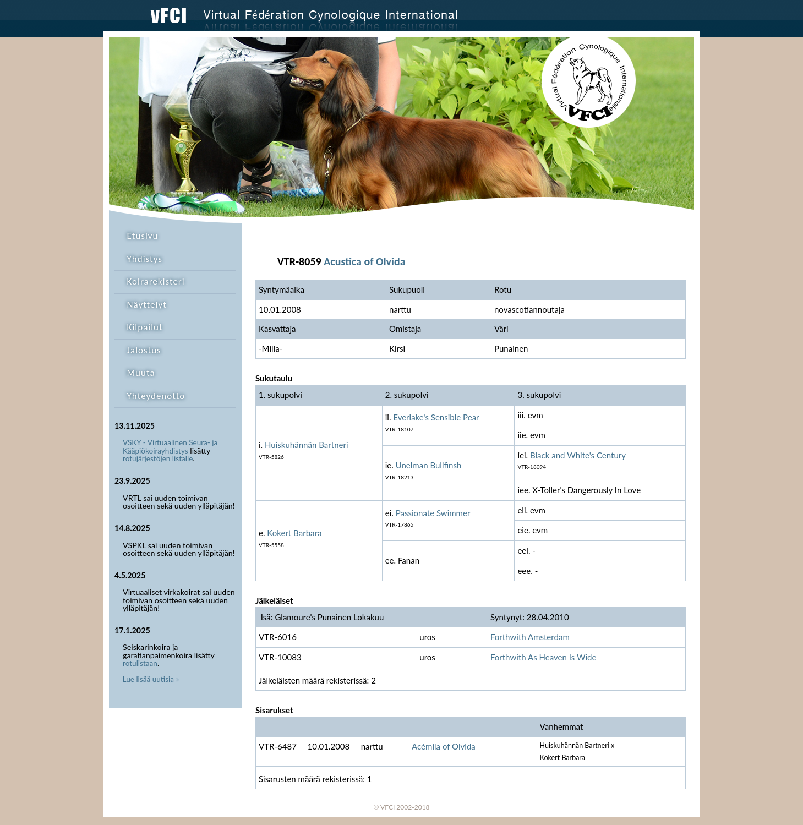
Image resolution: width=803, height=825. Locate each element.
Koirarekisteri (156, 281)
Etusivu (143, 236)
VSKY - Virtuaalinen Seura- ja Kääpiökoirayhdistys (170, 446)
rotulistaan (140, 663)
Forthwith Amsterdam (530, 637)
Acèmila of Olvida (444, 746)
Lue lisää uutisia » (151, 679)
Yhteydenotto (156, 396)
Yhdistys (144, 259)
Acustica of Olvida (364, 261)
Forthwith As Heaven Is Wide (543, 657)
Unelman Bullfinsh (429, 465)
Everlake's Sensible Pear (436, 417)
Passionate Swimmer (433, 513)
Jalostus (144, 350)
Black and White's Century (578, 455)
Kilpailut (145, 327)
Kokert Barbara (294, 533)
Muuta (141, 373)
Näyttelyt (147, 304)
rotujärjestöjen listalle (158, 458)
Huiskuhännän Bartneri (306, 445)
